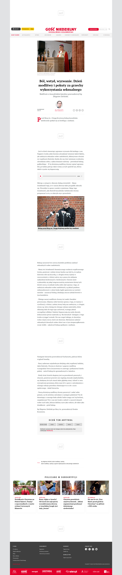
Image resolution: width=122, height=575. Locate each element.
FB (77, 109)
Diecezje (95, 35)
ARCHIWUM (48, 35)
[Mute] (81, 176)
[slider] (59, 176)
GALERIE (58, 35)
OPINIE (37, 35)
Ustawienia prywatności (44, 553)
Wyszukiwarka (109, 29)
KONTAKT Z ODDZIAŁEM (72, 35)
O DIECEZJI (106, 35)
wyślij (82, 109)
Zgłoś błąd (16, 564)
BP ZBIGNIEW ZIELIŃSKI (46, 461)
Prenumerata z (27, 29)
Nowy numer (15, 35)
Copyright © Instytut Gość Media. (91, 564)
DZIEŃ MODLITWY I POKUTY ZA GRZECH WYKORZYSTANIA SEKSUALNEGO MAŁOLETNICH (60, 463)
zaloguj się (103, 29)
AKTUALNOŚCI (26, 35)
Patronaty (85, 35)
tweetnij (80, 109)
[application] (60, 176)
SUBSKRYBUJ (93, 29)
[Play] (40, 176)
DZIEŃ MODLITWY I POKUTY (58, 461)
